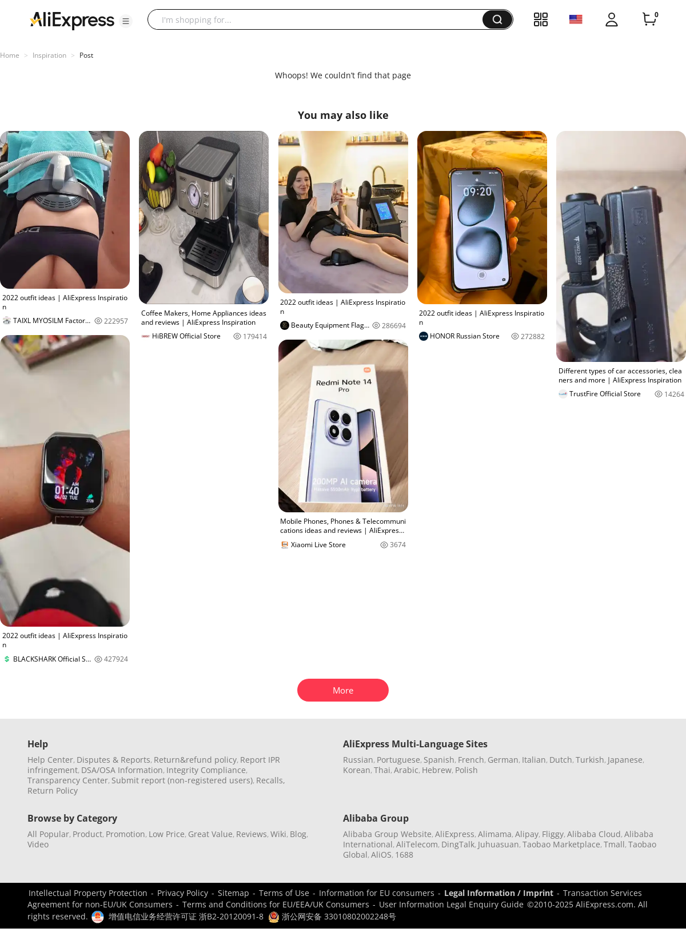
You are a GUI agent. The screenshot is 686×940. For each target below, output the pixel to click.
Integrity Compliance (206, 769)
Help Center (50, 759)
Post (86, 55)
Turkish (590, 759)
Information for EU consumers (376, 892)
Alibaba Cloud (594, 834)
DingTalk (457, 844)
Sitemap (233, 892)
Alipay (527, 834)
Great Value (210, 834)
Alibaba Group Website (387, 834)
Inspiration (49, 55)
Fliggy (553, 834)
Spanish (439, 759)
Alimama (495, 834)
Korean (356, 769)
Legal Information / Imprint (498, 892)
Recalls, (270, 780)
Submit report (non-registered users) (182, 780)
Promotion (125, 834)
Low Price (167, 834)
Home (9, 55)
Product (87, 834)
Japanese (625, 759)
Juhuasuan (498, 844)
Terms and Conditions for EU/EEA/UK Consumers (275, 904)
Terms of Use (284, 892)
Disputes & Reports (113, 759)
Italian (534, 759)
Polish (466, 769)
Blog (298, 834)
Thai (382, 769)
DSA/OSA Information (122, 769)
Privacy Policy (182, 892)
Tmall (614, 844)
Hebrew (437, 769)
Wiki (278, 834)
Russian (358, 759)
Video (38, 844)
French (471, 759)
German (503, 759)
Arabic (406, 769)
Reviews (251, 834)
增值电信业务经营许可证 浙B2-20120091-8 (186, 916)
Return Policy (52, 790)
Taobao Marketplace (561, 844)
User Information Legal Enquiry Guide (451, 904)
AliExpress (454, 834)
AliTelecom (417, 844)
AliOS (381, 854)
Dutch (560, 759)
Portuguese (398, 759)
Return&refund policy (195, 759)
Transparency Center (67, 780)
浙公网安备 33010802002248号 (332, 916)
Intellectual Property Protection (88, 892)
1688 (404, 854)
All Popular (48, 834)
